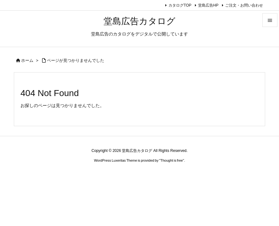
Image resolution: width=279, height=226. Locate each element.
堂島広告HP (208, 5)
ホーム (27, 60)
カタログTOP (179, 5)
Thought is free (171, 160)
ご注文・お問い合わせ (244, 5)
